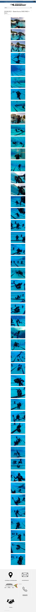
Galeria (7, 14)
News (8, 14)
